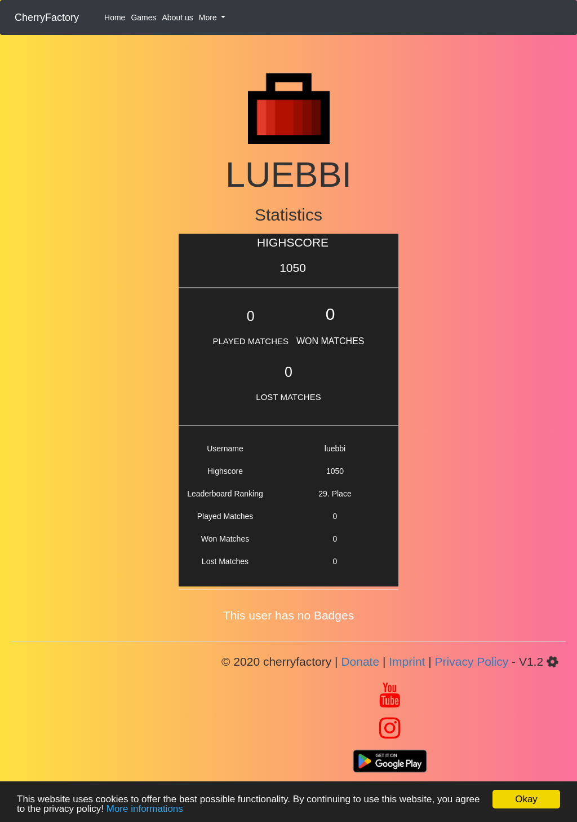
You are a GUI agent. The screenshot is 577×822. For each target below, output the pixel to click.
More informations (144, 808)
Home (114, 17)
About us (177, 17)
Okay (526, 799)
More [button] (209, 17)
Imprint (407, 661)
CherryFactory (47, 17)
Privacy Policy (472, 661)
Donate (360, 661)
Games (143, 17)
